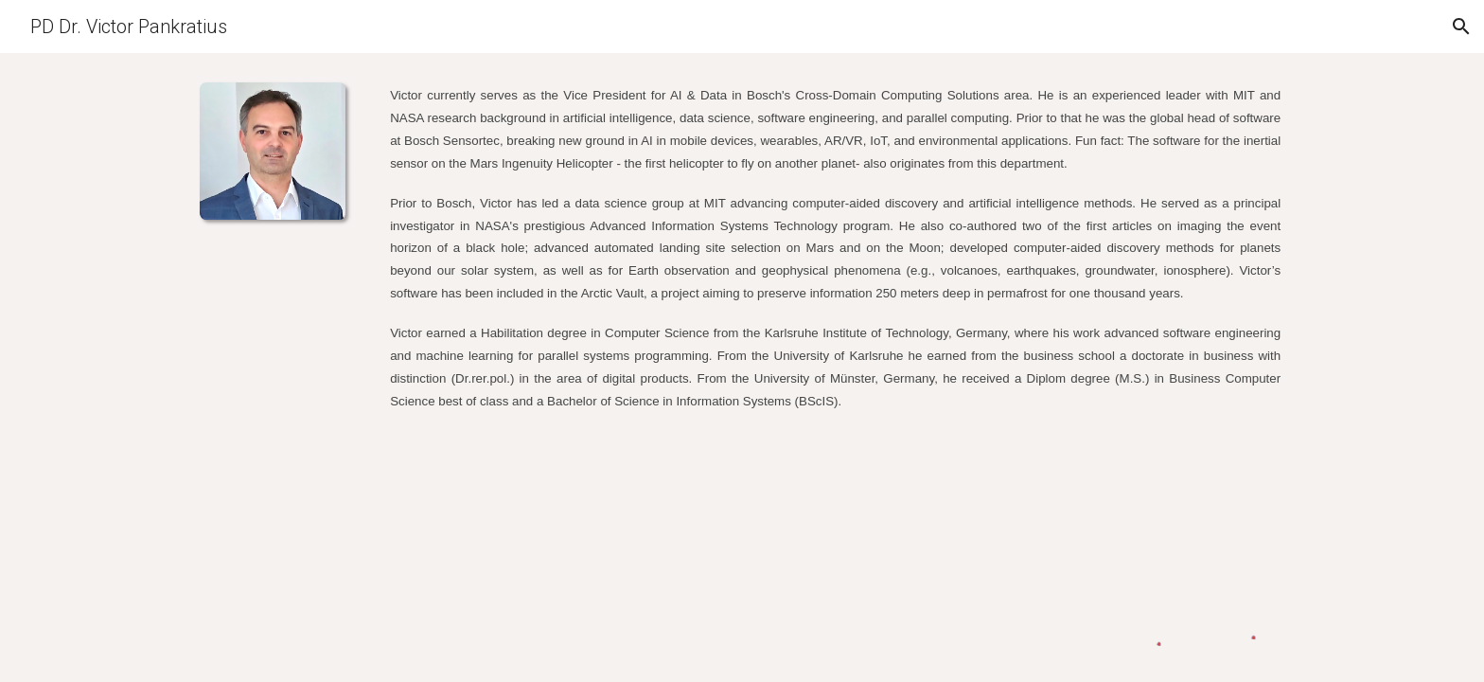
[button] (1461, 26)
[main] (835, 248)
